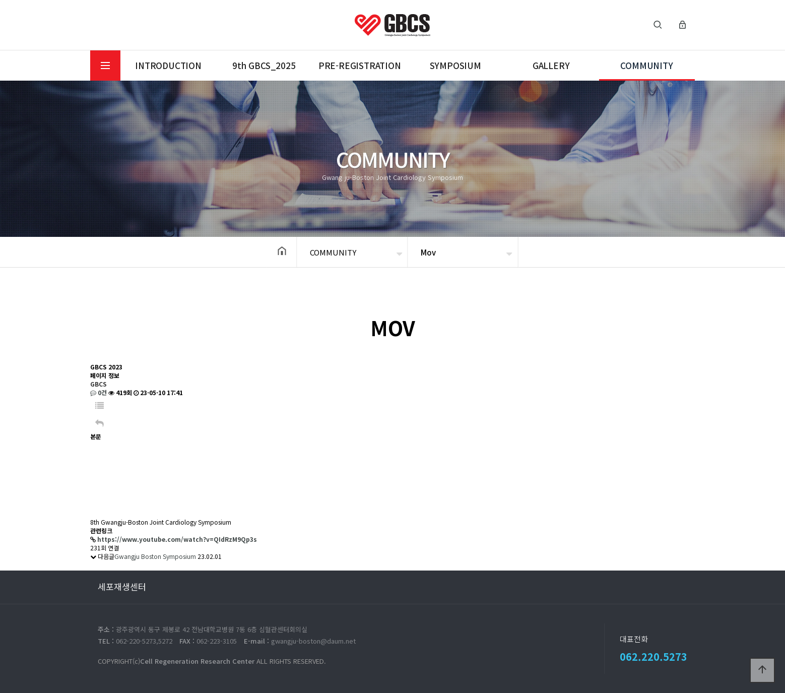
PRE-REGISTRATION (359, 65)
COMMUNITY (646, 65)
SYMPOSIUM (455, 65)
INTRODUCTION (168, 65)
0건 (98, 392)
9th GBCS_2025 (263, 65)
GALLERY (551, 65)
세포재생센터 (122, 586)
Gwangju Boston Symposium (155, 556)
